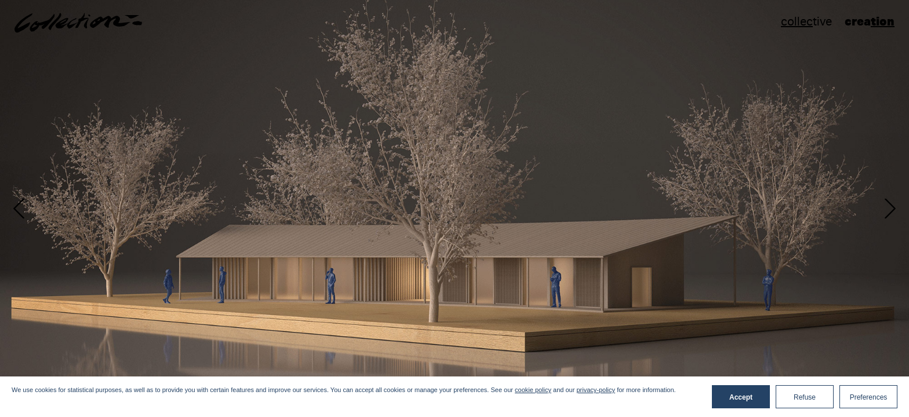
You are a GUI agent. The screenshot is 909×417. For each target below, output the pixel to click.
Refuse (805, 397)
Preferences (869, 397)
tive (806, 21)
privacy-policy (595, 389)
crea (870, 21)
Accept (740, 397)
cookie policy (533, 389)
